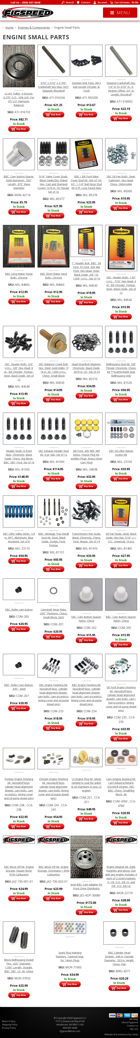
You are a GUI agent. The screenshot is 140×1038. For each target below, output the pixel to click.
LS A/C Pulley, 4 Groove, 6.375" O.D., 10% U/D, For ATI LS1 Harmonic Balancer (18, 99)
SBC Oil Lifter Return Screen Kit (121, 452)
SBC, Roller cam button (19, 609)
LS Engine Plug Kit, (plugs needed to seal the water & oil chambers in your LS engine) (86, 784)
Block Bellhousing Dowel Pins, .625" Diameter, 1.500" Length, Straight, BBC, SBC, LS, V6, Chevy (19, 965)
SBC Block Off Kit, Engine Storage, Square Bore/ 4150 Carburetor (19, 870)
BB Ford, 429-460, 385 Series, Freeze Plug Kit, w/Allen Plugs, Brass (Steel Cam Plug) (86, 456)
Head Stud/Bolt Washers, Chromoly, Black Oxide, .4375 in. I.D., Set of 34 (86, 368)
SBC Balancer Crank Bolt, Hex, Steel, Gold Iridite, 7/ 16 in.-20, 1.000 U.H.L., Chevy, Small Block (54, 369)
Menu (120, 12)
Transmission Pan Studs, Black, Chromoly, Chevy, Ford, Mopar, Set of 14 (86, 537)
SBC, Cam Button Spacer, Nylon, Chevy (86, 618)
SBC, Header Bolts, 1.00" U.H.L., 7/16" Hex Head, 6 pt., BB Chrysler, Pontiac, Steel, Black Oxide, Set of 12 (121, 285)
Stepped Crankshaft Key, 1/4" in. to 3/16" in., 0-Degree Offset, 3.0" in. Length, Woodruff (121, 88)
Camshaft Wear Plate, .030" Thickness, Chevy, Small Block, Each (53, 613)
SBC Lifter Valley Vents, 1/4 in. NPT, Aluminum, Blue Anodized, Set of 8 (19, 537)
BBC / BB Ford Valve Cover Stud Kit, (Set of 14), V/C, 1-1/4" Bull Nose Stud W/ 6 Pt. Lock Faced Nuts (86, 182)
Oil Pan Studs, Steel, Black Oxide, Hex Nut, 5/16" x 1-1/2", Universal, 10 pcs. (121, 537)
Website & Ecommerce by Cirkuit (121, 1034)
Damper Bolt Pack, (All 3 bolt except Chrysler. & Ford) (86, 86)
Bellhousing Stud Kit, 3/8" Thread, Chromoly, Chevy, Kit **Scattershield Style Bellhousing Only (121, 369)
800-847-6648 (70, 1027)
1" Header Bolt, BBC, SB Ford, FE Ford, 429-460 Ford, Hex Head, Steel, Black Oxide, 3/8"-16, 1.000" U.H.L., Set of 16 (86, 270)
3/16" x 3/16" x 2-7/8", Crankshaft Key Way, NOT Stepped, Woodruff (53, 86)
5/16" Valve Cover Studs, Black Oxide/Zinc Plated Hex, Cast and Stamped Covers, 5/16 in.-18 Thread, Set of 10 (53, 184)
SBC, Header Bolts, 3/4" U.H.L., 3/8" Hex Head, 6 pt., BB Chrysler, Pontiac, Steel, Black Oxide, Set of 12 (19, 371)
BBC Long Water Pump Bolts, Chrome (19, 275)
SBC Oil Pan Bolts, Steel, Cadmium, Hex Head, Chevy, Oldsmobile (121, 180)
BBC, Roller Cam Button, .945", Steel (19, 687)
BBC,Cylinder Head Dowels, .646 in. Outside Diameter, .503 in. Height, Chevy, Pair (119, 958)
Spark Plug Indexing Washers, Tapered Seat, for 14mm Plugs (70, 956)
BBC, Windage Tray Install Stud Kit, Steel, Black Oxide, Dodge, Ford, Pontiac (53, 539)
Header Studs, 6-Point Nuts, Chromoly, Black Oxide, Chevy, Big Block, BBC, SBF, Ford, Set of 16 (19, 456)
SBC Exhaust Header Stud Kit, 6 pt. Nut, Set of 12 (53, 452)
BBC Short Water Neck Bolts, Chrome (53, 275)
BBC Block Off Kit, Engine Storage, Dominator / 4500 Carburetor (53, 870)
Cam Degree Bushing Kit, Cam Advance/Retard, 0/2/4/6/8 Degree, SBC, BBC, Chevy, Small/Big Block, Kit (121, 786)
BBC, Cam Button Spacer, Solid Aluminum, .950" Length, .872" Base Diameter (19, 182)
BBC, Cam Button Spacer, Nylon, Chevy (121, 618)
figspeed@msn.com (70, 1031)
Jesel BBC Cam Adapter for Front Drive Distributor (86, 886)
